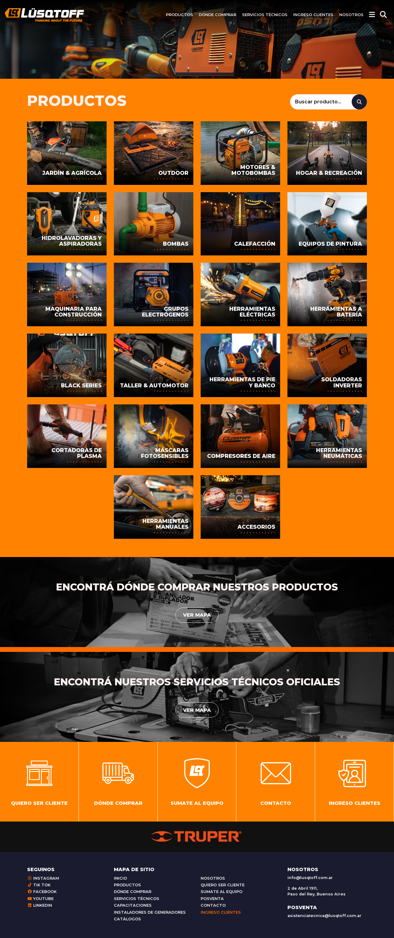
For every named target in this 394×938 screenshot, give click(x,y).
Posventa (212, 898)
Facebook (42, 891)
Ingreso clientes (313, 14)
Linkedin (39, 905)
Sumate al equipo (221, 891)
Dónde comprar (217, 14)
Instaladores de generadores (150, 912)
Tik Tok (39, 885)
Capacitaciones (133, 905)
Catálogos (127, 919)
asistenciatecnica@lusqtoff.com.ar (324, 915)
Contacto (213, 905)
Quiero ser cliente (222, 885)
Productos (179, 14)
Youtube (40, 898)
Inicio (120, 878)
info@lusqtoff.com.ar (310, 877)
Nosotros (351, 14)
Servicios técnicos (264, 14)
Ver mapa (197, 615)
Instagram (43, 878)
